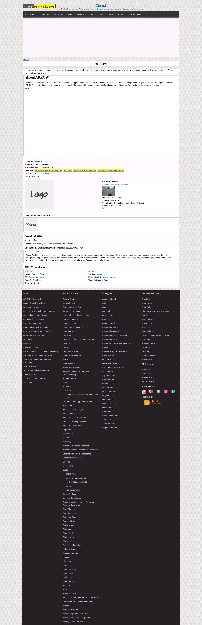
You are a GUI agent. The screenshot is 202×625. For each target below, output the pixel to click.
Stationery (67, 577)
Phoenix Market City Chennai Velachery (40, 351)
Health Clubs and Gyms (73, 409)
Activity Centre (69, 299)
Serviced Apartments (72, 553)
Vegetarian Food (109, 428)
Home (26, 60)
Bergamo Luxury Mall (32, 307)
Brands (45, 14)
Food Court (107, 347)
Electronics (68, 359)
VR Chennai (28, 382)
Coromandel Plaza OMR (34, 319)
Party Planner (69, 509)
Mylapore (38, 161)
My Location (31, 14)
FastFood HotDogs (110, 331)
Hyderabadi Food (110, 363)
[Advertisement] (101, 37)
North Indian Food (110, 399)
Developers (81, 14)
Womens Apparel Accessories (111, 170)
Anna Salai (146, 307)
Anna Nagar (147, 303)
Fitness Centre (69, 378)
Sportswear (68, 573)
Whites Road (38, 274)
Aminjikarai (146, 299)
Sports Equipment (71, 569)
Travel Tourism (69, 593)
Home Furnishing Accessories (76, 421)
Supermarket (68, 581)
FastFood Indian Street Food (115, 335)
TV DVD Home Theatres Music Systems (80, 597)
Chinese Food (108, 323)
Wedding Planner (70, 609)
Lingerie (66, 462)
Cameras (67, 335)
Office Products (69, 494)
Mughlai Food (108, 395)
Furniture (67, 390)
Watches (67, 605)
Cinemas (67, 343)
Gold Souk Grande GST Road (36, 331)
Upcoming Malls (134, 14)
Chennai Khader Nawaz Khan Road (157, 311)
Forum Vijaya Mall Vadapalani (36, 327)
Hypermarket (68, 430)
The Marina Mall (30, 374)
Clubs (65, 347)
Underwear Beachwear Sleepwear (78, 601)
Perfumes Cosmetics (72, 517)
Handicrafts (68, 405)
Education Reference (72, 355)
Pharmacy (67, 529)
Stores (120, 14)
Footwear (68, 170)
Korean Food (108, 379)
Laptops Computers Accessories (77, 454)
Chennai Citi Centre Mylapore (115, 185)
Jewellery (67, 442)
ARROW (40, 82)
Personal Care (69, 521)
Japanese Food (109, 375)
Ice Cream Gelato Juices (113, 367)
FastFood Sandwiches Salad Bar (116, 343)
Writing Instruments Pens (74, 621)
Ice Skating (68, 433)
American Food (109, 299)
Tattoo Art (67, 585)
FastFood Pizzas (109, 339)
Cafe (104, 319)
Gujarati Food (108, 359)
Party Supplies (69, 513)
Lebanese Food (109, 383)
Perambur (146, 339)
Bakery (105, 307)
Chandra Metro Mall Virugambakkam (39, 311)
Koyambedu (147, 323)
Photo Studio (68, 533)
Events (93, 14)
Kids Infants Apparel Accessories (77, 446)
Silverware (67, 561)
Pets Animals (68, 525)
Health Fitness (69, 413)
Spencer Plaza (29, 366)
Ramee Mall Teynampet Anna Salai (38, 355)
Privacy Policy (148, 377)
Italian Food (107, 371)
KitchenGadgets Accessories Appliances (80, 450)
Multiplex (67, 486)
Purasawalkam (148, 343)
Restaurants (107, 408)
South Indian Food (110, 416)
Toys (65, 589)
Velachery (146, 351)
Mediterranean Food (111, 387)
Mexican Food (108, 391)
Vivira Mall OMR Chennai (34, 378)
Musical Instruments (71, 490)
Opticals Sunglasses (72, 498)
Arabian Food (108, 303)
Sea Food (106, 411)
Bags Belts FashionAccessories (48, 170)
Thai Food (106, 420)
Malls (110, 14)
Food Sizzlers (108, 355)
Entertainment (69, 363)
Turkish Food (108, 424)
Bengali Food (108, 315)
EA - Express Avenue (34, 277)
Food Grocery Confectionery (114, 351)
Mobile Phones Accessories (75, 482)
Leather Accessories (72, 458)
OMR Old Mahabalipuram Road (155, 335)
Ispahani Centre (30, 339)
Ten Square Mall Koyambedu (36, 370)
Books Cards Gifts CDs (73, 327)
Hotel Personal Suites (72, 425)
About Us (146, 369)
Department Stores (71, 351)
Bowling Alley (68, 331)
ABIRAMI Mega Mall (32, 299)
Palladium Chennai (31, 347)
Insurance (67, 438)
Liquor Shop (68, 466)
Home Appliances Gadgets (74, 417)
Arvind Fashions (42, 173)
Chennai (101, 5)
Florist (65, 382)
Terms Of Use (148, 381)
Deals (69, 14)
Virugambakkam (149, 355)
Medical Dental (69, 474)
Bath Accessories (70, 319)
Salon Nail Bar (69, 549)
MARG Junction (30, 343)
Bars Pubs (106, 311)
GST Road (146, 315)
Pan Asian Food (109, 403)
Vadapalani (147, 347)
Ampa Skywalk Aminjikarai (34, 303)
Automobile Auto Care (72, 307)
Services (67, 557)
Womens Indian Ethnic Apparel (76, 617)
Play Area (67, 541)
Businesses (58, 14)
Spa (64, 565)
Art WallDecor (69, 303)
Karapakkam (147, 319)
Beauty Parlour (69, 323)
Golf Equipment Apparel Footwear (78, 401)
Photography (68, 537)
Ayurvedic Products (71, 311)
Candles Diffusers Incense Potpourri (78, 339)
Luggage (67, 470)
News (101, 14)
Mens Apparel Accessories (84, 170)
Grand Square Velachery (34, 335)
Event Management (71, 367)
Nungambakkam (149, 331)
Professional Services (72, 545)
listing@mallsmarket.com (48, 244)
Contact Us (147, 373)
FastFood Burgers (110, 327)
